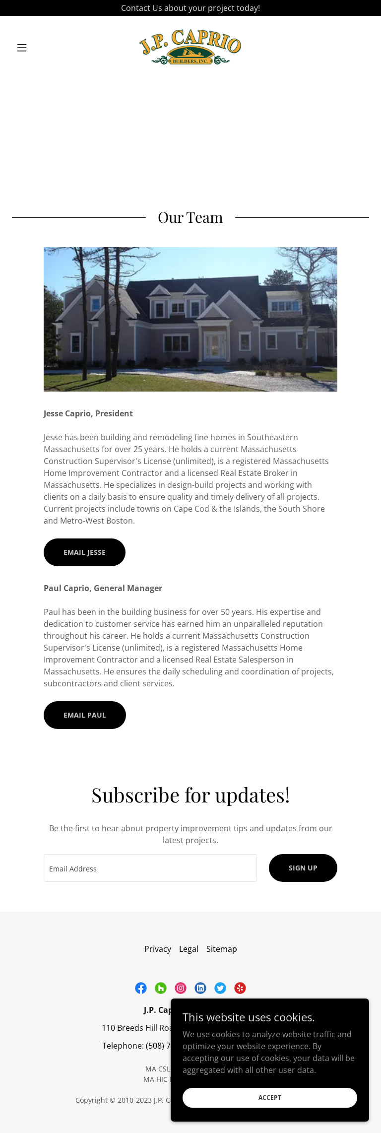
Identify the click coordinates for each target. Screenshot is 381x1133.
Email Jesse (85, 552)
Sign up (303, 867)
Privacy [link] (157, 948)
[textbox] (150, 868)
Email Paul (85, 715)
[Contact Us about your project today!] (190, 8)
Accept (269, 1097)
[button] (38, 48)
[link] (190, 47)
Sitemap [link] (221, 948)
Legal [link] (188, 948)
